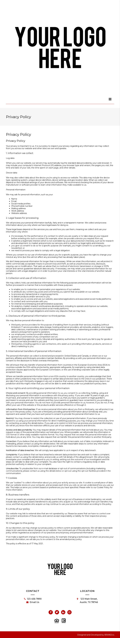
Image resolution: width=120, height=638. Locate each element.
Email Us (32, 602)
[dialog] (110, 99)
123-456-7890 (33, 599)
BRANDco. (109, 635)
